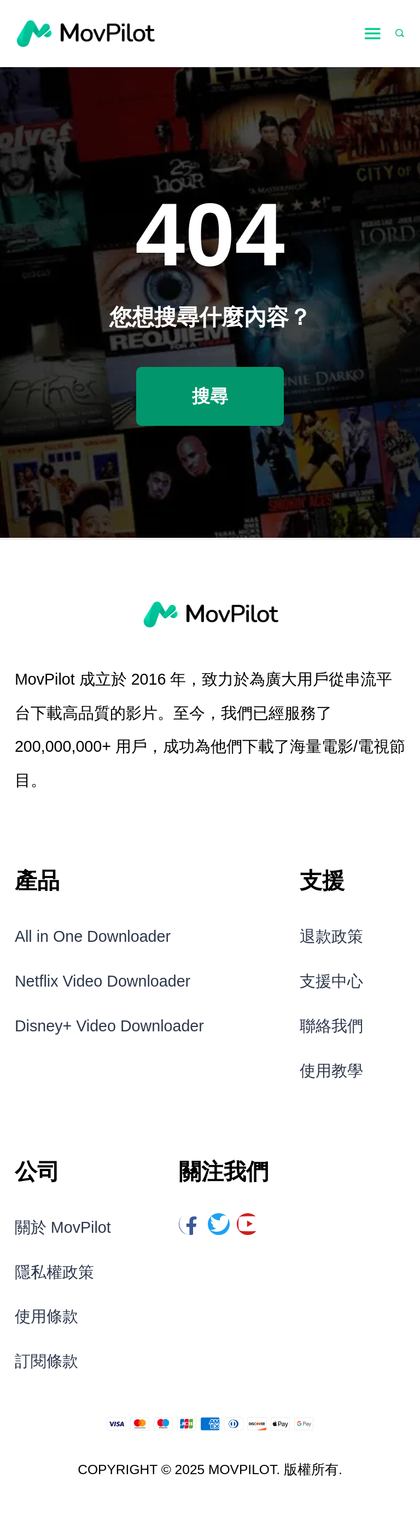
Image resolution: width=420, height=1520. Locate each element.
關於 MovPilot (63, 1227)
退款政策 (331, 936)
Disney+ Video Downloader (109, 1026)
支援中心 (331, 981)
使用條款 (46, 1316)
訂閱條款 (46, 1361)
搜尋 (210, 396)
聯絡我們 (331, 1026)
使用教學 (331, 1070)
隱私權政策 (54, 1272)
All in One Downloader (93, 936)
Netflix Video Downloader (102, 981)
